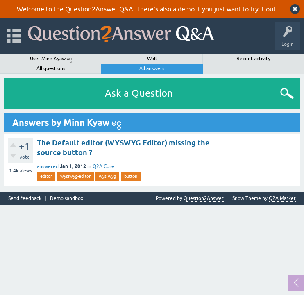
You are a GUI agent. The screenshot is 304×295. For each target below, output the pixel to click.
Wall (152, 58)
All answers (151, 68)
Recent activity (253, 58)
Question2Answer (204, 198)
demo (186, 9)
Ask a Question (139, 93)
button (130, 176)
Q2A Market (282, 198)
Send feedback (24, 198)
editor (46, 176)
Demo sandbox (66, 198)
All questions (50, 68)
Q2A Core (103, 166)
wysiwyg (107, 176)
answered (48, 166)
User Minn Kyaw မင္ (51, 58)
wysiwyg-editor (75, 176)
